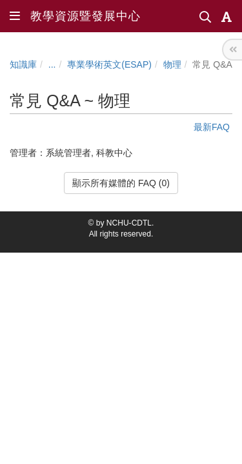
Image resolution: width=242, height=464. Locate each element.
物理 (172, 64)
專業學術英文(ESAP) (109, 64)
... (52, 64)
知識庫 (23, 64)
